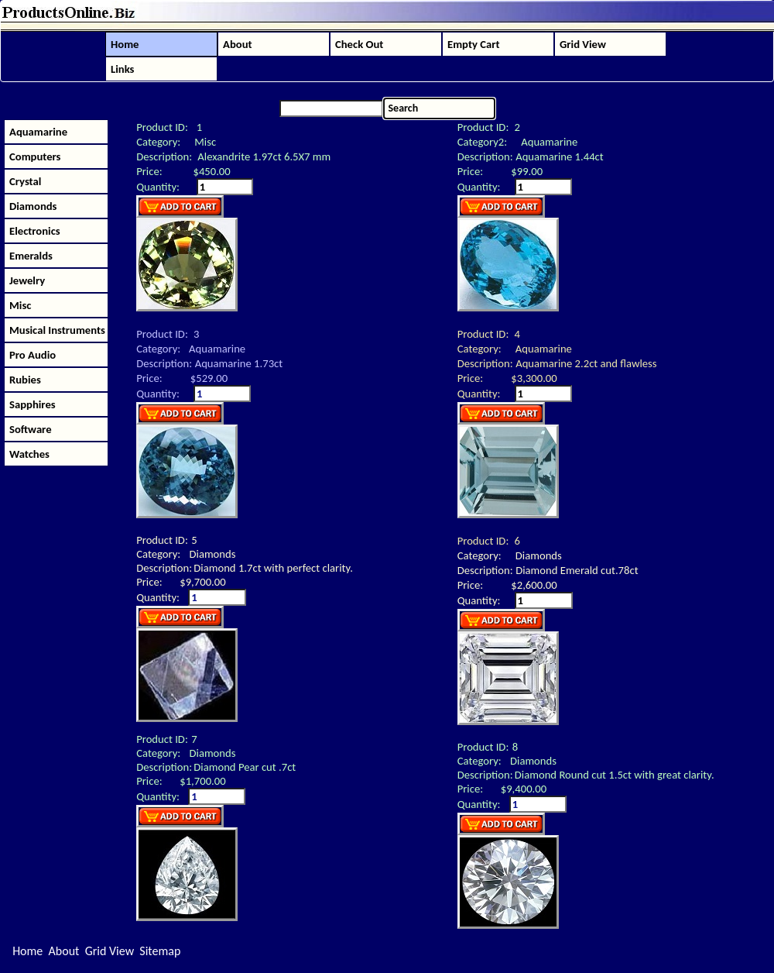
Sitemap (159, 951)
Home (27, 951)
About (64, 951)
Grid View (109, 951)
